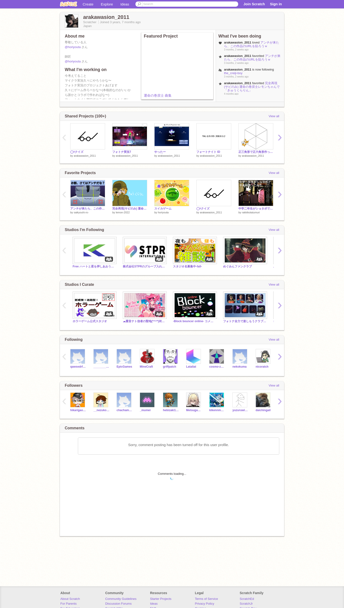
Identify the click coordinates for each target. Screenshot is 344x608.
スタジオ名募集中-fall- (187, 266)
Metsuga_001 (194, 410)
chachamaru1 (125, 410)
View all (274, 116)
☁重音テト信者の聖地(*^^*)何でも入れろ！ (144, 321)
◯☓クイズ (76, 152)
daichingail (263, 410)
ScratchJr (246, 603)
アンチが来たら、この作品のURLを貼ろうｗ (251, 44)
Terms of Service (206, 599)
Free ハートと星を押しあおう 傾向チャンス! (94, 266)
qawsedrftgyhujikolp (78, 366)
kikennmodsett (217, 410)
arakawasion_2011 (85, 155)
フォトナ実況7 (121, 152)
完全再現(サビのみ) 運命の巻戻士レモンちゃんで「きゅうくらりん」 (252, 86)
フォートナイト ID (208, 152)
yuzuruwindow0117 (240, 410)
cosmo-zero (217, 366)
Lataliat (191, 366)
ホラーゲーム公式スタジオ (90, 321)
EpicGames (124, 366)
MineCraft (146, 366)
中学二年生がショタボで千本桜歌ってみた (255, 208)
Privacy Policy (204, 603)
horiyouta (163, 212)
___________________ (101, 366)
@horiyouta (73, 47)
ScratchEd (247, 599)
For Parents (68, 603)
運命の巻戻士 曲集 (158, 95)
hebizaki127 (171, 410)
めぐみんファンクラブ (237, 266)
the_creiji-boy (233, 73)
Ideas (124, 4)
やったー (160, 152)
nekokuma (239, 366)
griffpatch (169, 366)
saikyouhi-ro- (81, 212)
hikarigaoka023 (78, 410)
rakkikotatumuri (251, 212)
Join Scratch (254, 4)
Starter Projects (161, 599)
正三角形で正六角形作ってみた (255, 152)
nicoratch (262, 366)
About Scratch (70, 599)
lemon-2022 (123, 212)
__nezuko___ (101, 410)
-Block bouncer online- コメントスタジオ (194, 321)
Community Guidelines (120, 599)
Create (88, 4)
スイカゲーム (163, 208)
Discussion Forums (118, 603)
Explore (107, 4)
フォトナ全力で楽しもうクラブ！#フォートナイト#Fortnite (244, 321)
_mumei (145, 410)
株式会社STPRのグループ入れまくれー (144, 266)
